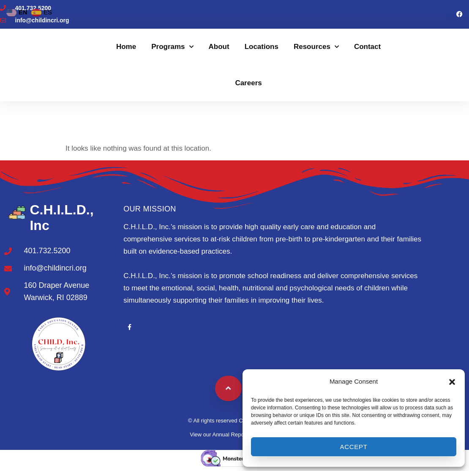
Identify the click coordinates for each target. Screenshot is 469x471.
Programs (172, 47)
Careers (248, 83)
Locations (261, 47)
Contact (367, 47)
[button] (452, 382)
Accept (353, 446)
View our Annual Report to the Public (234, 434)
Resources (316, 47)
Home (126, 47)
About (219, 47)
